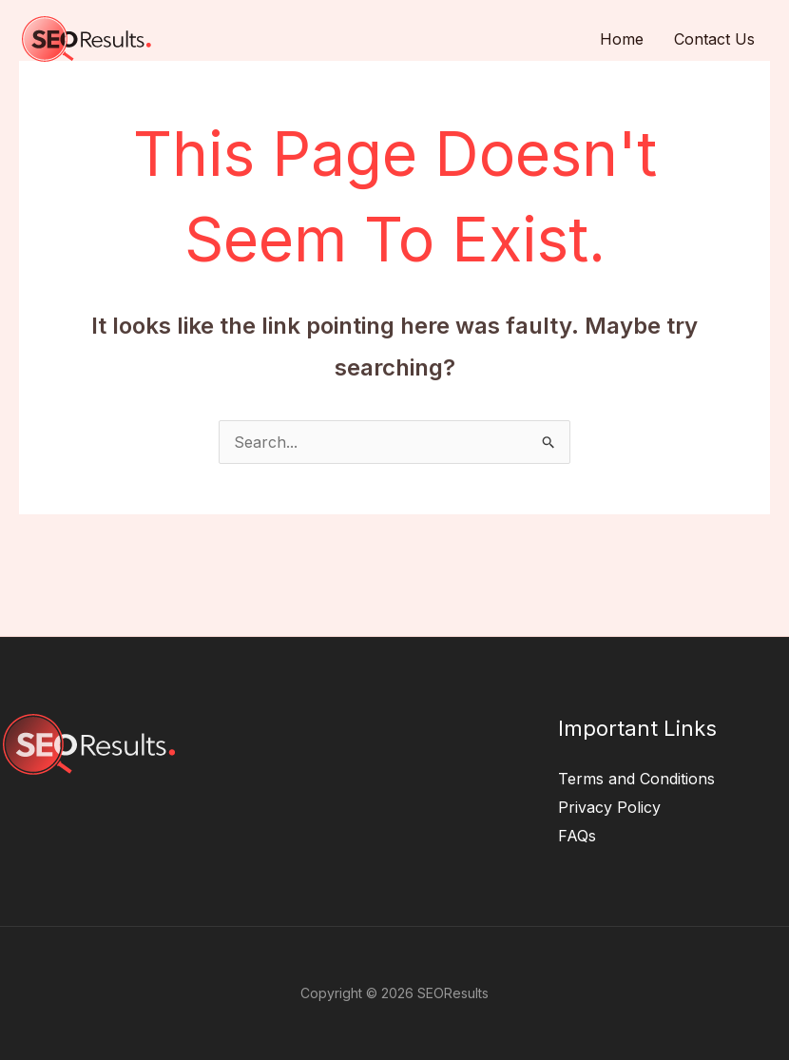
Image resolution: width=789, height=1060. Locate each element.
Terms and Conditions (636, 778)
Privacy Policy (609, 807)
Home (622, 38)
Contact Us (714, 38)
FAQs (577, 835)
